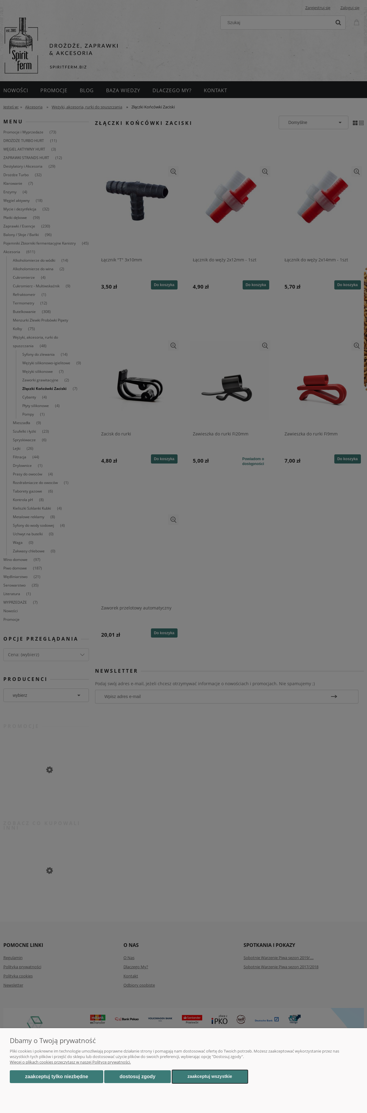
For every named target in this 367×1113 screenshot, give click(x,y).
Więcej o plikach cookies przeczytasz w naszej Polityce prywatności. (70, 1062)
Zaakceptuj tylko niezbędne (56, 1076)
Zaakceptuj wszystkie (210, 1076)
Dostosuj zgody (137, 1076)
